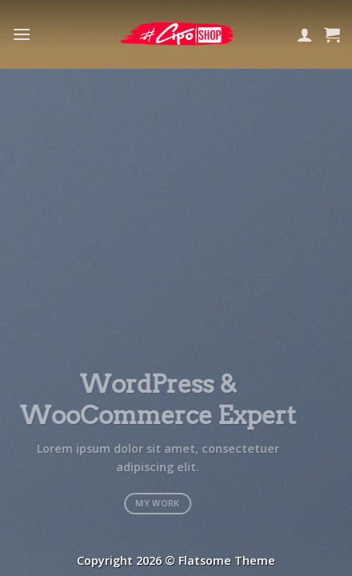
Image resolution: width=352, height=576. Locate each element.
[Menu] (21, 34)
